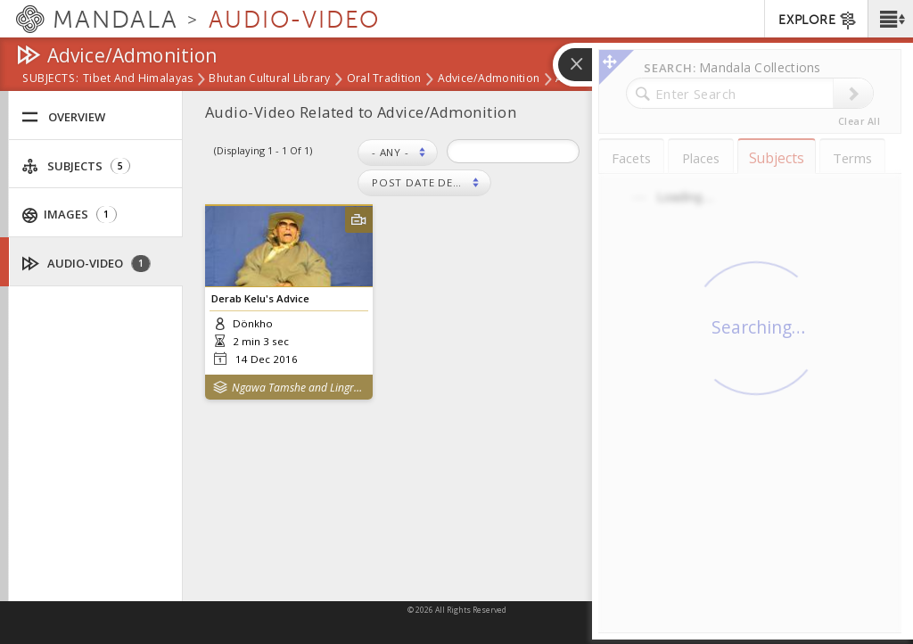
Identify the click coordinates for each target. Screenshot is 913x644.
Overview (63, 117)
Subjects (75, 166)
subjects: (50, 79)
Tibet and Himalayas (138, 79)
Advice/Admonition (489, 79)
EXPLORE (818, 20)
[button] (890, 18)
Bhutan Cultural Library (269, 79)
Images (69, 214)
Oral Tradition (384, 79)
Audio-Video (86, 263)
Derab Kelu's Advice (260, 298)
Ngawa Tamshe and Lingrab (298, 387)
